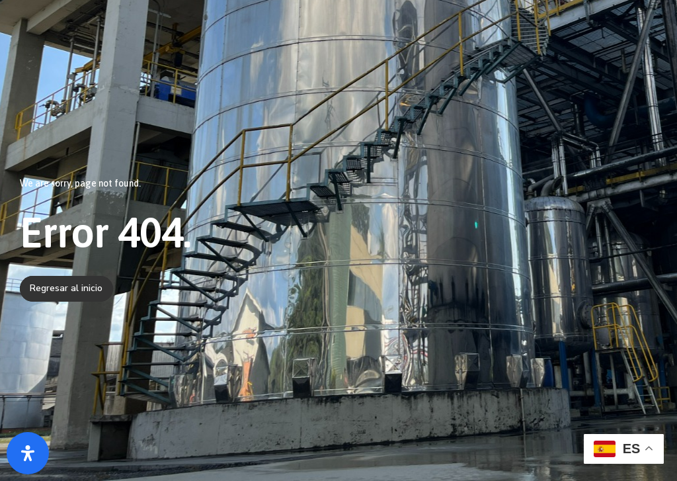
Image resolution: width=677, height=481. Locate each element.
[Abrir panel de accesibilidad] (28, 453)
